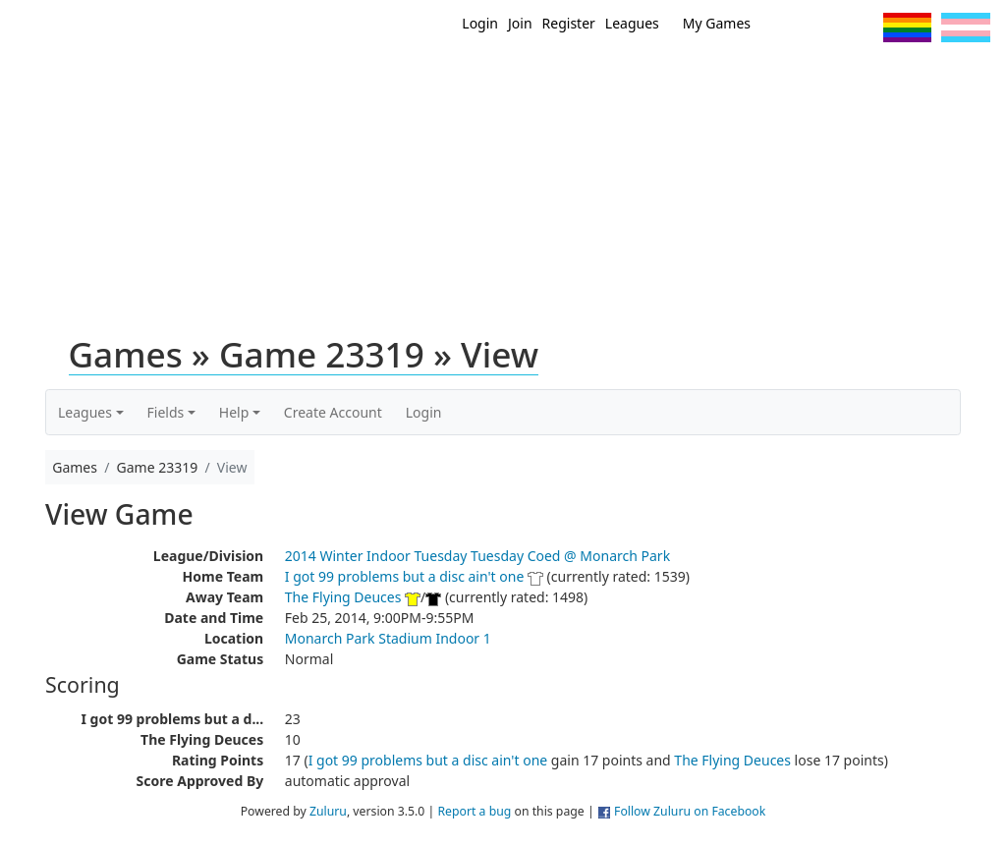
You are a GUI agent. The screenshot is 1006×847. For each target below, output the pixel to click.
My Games (717, 23)
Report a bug (474, 811)
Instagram (860, 27)
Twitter (787, 27)
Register (568, 23)
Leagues (632, 23)
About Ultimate (850, 76)
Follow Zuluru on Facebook (689, 811)
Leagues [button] (85, 412)
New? (543, 76)
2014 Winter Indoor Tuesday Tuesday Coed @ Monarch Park (477, 555)
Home (484, 76)
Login (480, 23)
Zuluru (328, 811)
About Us (959, 76)
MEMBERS (613, 76)
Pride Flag (907, 27)
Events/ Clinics (720, 76)
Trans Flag (965, 27)
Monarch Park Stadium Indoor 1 (388, 638)
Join (520, 23)
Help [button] (234, 412)
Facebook (823, 27)
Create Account (333, 412)
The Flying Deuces (343, 597)
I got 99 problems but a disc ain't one (405, 576)
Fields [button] (166, 412)
